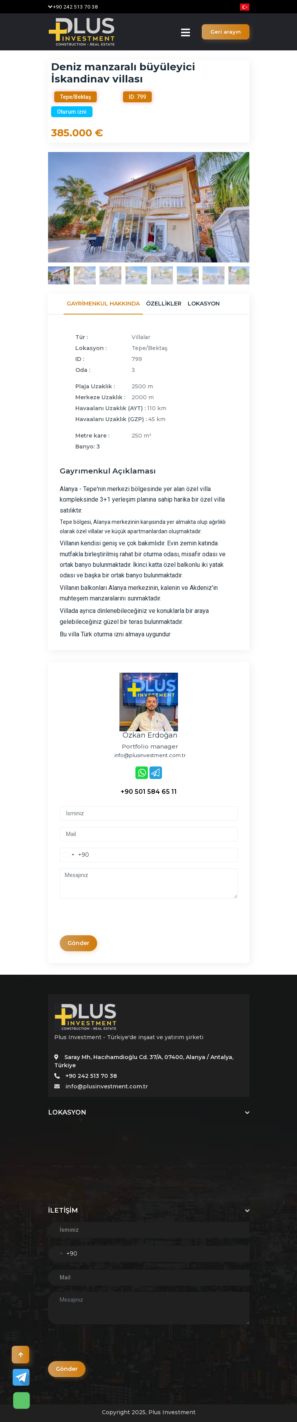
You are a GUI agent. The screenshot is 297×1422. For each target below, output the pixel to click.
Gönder (78, 943)
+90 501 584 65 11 (149, 791)
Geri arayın (225, 32)
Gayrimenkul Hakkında (103, 303)
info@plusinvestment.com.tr (101, 1086)
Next (255, 207)
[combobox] (74, 855)
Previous (42, 207)
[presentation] (119, 920)
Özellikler (163, 303)
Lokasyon (204, 303)
